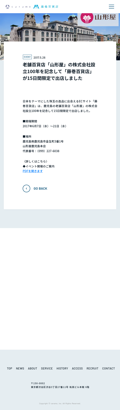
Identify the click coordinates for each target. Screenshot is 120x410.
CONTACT (108, 368)
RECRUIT (92, 368)
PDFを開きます (33, 171)
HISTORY (62, 368)
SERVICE (47, 368)
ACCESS (77, 368)
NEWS (20, 368)
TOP (9, 368)
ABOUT (32, 368)
